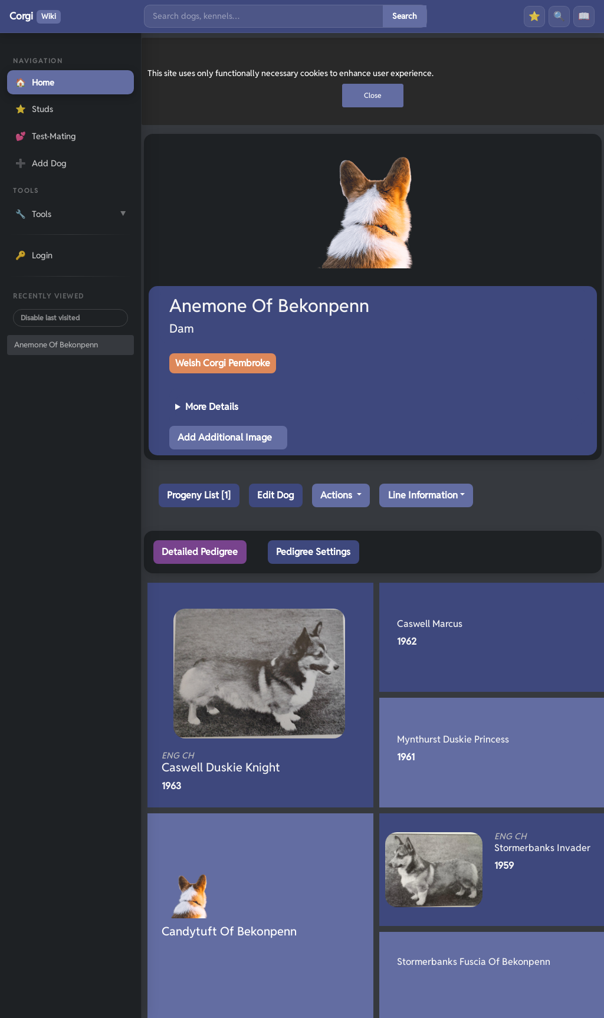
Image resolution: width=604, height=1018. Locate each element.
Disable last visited (50, 317)
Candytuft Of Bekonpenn (229, 931)
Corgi (35, 16)
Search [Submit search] (404, 16)
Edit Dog (275, 495)
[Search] (264, 16)
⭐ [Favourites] (534, 16)
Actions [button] (337, 495)
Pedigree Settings (313, 552)
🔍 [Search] (559, 16)
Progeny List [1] (199, 495)
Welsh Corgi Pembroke (222, 363)
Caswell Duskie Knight (241, 762)
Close (373, 95)
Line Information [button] (423, 495)
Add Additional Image (225, 437)
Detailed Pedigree (200, 552)
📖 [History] (584, 16)
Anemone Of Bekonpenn (56, 345)
